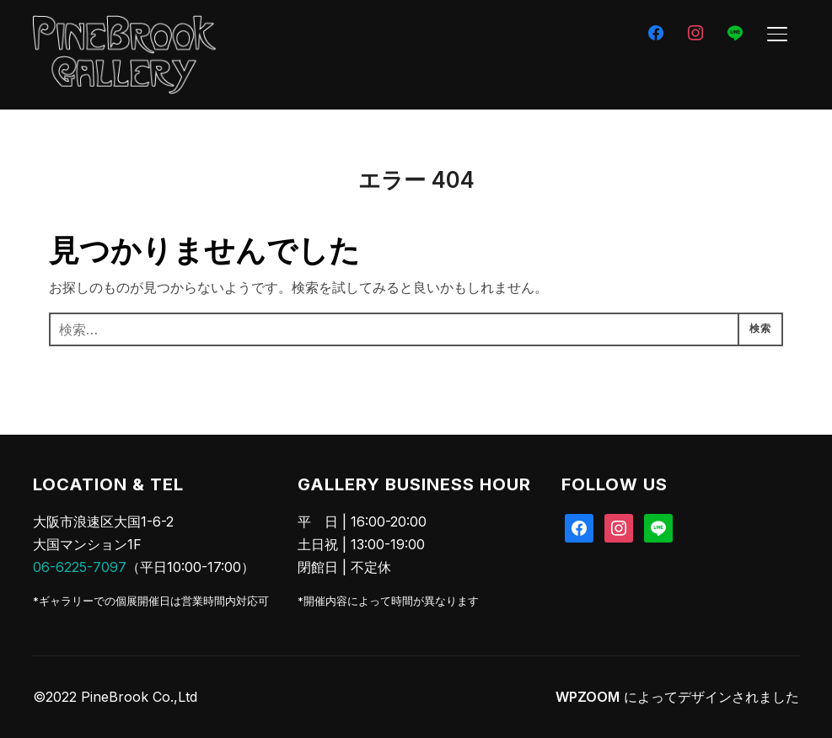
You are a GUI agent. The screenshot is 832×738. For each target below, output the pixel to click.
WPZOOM (588, 696)
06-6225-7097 (79, 567)
